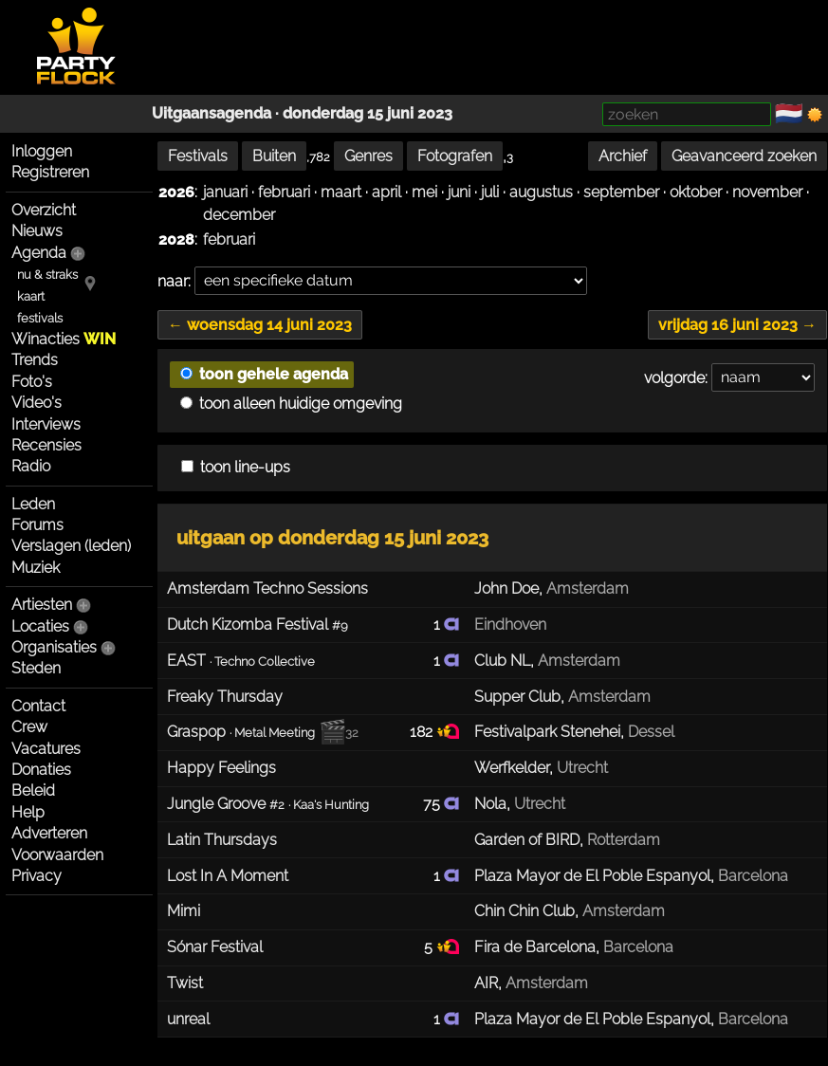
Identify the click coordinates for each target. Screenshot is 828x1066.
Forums (37, 525)
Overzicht (43, 210)
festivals (40, 318)
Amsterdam (587, 588)
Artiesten (41, 605)
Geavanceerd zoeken (744, 156)
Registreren (50, 172)
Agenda (38, 253)
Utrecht (582, 768)
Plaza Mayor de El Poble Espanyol (592, 876)
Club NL (502, 661)
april (386, 192)
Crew (29, 727)
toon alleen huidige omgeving (291, 404)
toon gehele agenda (264, 374)
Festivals (198, 156)
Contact (38, 706)
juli (490, 192)
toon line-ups (235, 467)
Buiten (274, 156)
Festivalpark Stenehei (547, 732)
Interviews (46, 424)
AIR (486, 983)
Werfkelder (511, 768)
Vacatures (46, 749)
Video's (36, 403)
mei (424, 192)
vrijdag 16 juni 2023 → (737, 325)
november (767, 192)
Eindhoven (510, 625)
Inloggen (41, 151)
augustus (541, 192)
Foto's (31, 382)
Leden (33, 504)
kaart (31, 296)
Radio (30, 466)
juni (459, 192)
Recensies (46, 445)
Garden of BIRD (527, 840)
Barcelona (753, 876)
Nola (490, 804)
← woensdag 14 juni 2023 (260, 325)
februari (284, 192)
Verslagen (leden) (71, 546)
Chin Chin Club (524, 911)
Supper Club (517, 697)
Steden (36, 668)
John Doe (506, 588)
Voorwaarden (57, 855)
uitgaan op (332, 537)
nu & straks (47, 274)
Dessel (651, 732)
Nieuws (37, 231)
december (239, 215)
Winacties (63, 339)
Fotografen (454, 156)
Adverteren (49, 833)
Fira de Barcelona (535, 947)
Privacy (36, 876)
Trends (34, 360)
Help (28, 812)
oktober (696, 192)
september (621, 192)
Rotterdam (623, 840)
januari (225, 192)
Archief (622, 156)
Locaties (40, 626)
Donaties (41, 770)
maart (341, 192)
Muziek (35, 568)
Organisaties (54, 647)
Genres (368, 156)
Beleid (33, 790)
